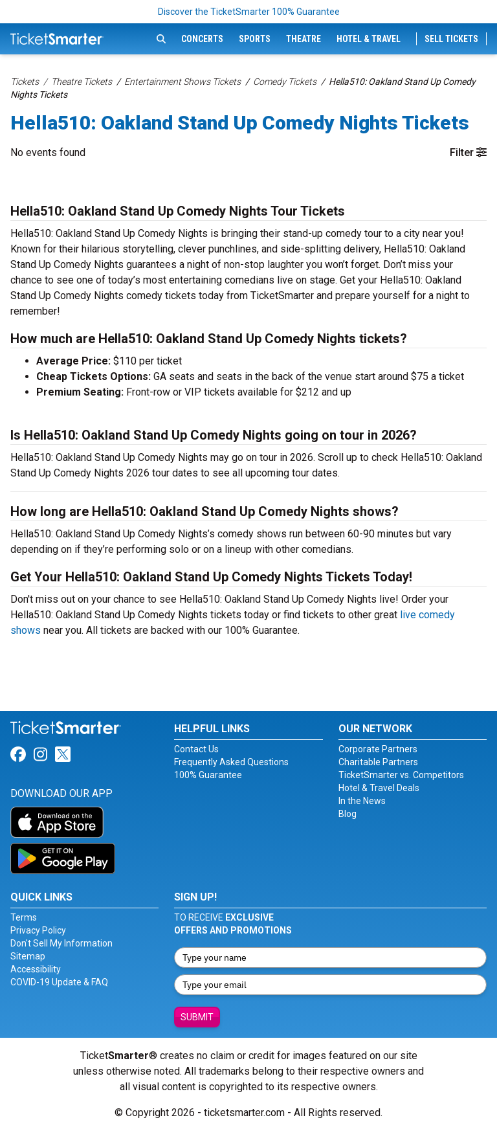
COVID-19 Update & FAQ (59, 982)
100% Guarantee (208, 775)
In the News (362, 801)
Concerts (202, 39)
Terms (23, 917)
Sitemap (27, 956)
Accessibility (35, 969)
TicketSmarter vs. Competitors (401, 775)
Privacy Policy (38, 930)
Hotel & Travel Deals (378, 788)
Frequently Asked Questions (231, 762)
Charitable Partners (378, 762)
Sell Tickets (451, 39)
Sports (255, 39)
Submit (197, 1017)
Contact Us (196, 749)
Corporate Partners (377, 749)
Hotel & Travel (369, 39)
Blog (347, 814)
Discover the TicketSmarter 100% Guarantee (249, 11)
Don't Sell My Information (61, 943)
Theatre (303, 39)
